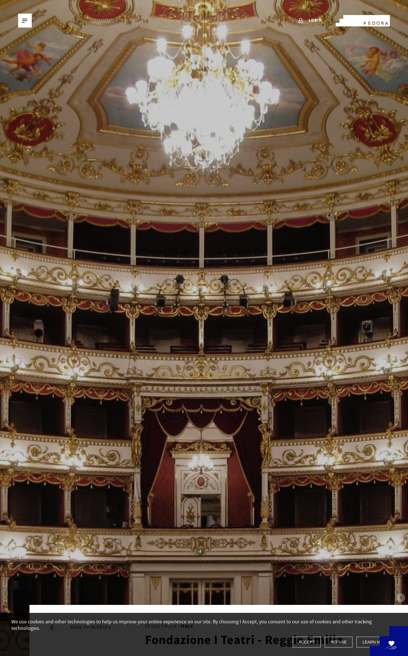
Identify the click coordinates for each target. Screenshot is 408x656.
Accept (307, 642)
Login (310, 20)
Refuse (339, 642)
